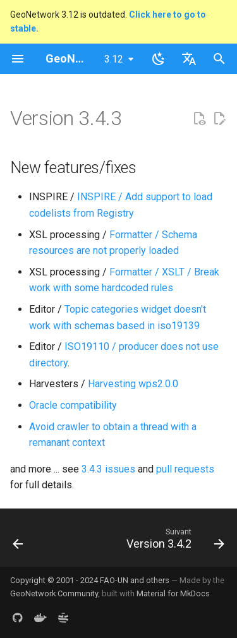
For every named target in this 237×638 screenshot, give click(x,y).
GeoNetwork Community (54, 593)
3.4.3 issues (108, 469)
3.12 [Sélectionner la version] (113, 59)
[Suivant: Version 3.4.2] (173, 541)
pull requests (185, 469)
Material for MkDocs (173, 593)
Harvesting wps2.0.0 (133, 384)
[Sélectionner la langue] (189, 58)
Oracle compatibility (73, 405)
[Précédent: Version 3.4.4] (18, 541)
